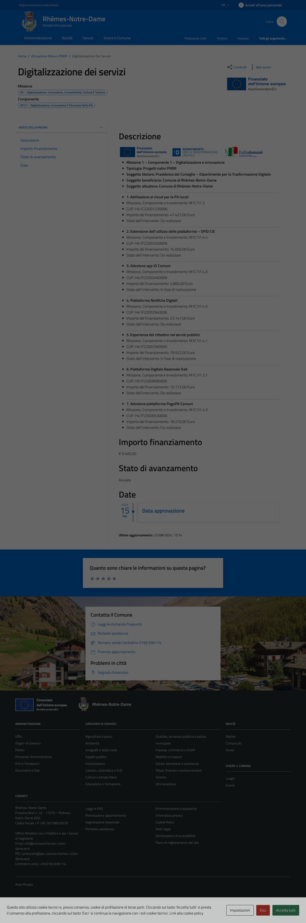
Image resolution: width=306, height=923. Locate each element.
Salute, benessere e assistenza (177, 763)
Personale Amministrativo (33, 756)
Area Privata (24, 884)
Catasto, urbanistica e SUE (104, 770)
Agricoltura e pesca (98, 736)
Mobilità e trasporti (169, 756)
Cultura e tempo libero (101, 777)
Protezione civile (195, 38)
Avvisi (230, 749)
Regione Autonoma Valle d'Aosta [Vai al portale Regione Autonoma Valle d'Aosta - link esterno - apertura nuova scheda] (39, 5)
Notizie (230, 736)
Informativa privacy (169, 815)
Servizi (88, 38)
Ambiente (92, 743)
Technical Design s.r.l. (44, 910)
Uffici (18, 736)
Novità (67, 38)
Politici (19, 749)
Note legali (163, 828)
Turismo (222, 38)
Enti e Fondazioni (27, 763)
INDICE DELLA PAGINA (61, 127)
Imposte (243, 38)
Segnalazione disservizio (102, 822)
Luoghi (230, 778)
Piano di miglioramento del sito (177, 842)
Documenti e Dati (27, 770)
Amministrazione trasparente (176, 808)
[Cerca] (282, 21)
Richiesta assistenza (99, 828)
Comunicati (233, 743)
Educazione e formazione (102, 783)
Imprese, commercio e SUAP (175, 749)
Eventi (230, 785)
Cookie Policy (165, 822)
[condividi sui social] (236, 67)
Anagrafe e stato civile (101, 749)
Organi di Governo (28, 743)
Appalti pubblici (96, 756)
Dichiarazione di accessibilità (175, 835)
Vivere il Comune (116, 38)
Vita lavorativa (166, 783)
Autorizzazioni (95, 763)
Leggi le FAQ (94, 808)
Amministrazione (38, 38)
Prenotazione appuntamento (105, 815)
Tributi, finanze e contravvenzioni (179, 770)
